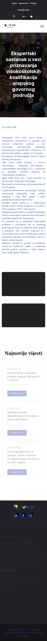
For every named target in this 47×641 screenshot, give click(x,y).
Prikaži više (17, 394)
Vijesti (14, 3)
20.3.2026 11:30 (14, 369)
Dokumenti (23, 3)
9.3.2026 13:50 (13, 409)
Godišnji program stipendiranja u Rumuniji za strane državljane (22, 416)
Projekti (33, 3)
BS (24, 16)
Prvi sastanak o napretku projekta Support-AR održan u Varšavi (23, 377)
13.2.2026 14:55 (14, 448)
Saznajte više (23, 10)
